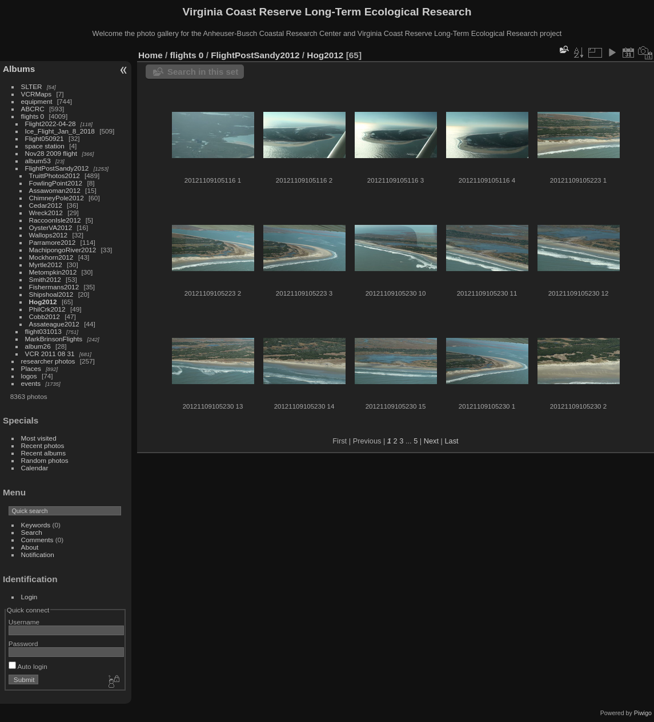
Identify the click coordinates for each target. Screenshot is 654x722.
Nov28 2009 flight (51, 153)
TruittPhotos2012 (54, 175)
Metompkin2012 (53, 272)
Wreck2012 (46, 212)
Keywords (36, 525)
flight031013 (43, 331)
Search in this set (202, 71)
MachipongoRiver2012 (63, 249)
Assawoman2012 (55, 190)
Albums (19, 69)
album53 (38, 160)
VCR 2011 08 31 (50, 353)
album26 (38, 346)
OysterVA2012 (51, 227)
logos (29, 376)
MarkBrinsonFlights (54, 338)
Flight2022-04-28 (50, 123)
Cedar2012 (45, 205)
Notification (37, 554)
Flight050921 (44, 138)
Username (24, 622)
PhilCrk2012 (47, 309)
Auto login (28, 666)
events (31, 383)
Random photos (45, 460)
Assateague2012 (54, 324)
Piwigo (643, 712)
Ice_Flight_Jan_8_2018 (60, 131)
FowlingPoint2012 (56, 183)
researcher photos (48, 361)
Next (431, 441)
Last (451, 441)
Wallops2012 (48, 235)
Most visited (39, 438)
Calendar (35, 467)
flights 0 (33, 116)
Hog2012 (43, 301)
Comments (37, 539)
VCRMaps (36, 94)
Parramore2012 (52, 242)
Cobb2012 (44, 316)
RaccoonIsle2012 (55, 220)
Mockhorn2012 (51, 257)
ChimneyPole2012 (56, 197)
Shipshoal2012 (51, 294)
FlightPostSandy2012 (57, 168)
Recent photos (43, 445)
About (30, 547)
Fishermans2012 (54, 287)
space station (45, 146)
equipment (37, 101)
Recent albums (43, 453)
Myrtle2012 (45, 264)
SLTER (31, 86)
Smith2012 (45, 279)
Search (31, 532)
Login (29, 596)
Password (23, 643)
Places (31, 368)
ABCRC (33, 108)
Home (150, 55)
